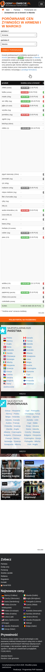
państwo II (5, 40)
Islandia (29, 344)
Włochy (9, 362)
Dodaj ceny (5, 567)
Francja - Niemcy (12, 438)
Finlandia (30, 381)
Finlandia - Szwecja (13, 426)
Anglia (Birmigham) (33, 598)
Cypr (28, 374)
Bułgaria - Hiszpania (32, 435)
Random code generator (10, 658)
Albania (29, 353)
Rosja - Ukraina (32, 426)
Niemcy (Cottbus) (10, 595)
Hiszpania (10, 365)
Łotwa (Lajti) (9, 617)
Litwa (28, 359)
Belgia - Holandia (13, 417)
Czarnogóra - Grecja (32, 438)
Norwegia (10, 359)
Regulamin (5, 579)
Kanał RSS (7, 585)
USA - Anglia (32, 444)
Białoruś (29, 378)
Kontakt (3, 582)
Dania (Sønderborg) (11, 602)
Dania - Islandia (32, 429)
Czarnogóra (31, 368)
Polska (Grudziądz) (11, 611)
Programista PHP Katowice (32, 670)
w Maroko (36, 58)
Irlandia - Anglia (12, 429)
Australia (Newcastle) (34, 611)
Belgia (29, 362)
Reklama (4, 576)
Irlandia (9, 353)
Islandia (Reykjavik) (33, 620)
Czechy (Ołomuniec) (12, 598)
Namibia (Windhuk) (33, 614)
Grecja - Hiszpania (12, 411)
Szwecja (9, 368)
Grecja (9, 371)
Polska (9, 338)
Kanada (29, 338)
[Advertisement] (22, 526)
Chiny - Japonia (32, 417)
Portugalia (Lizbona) (33, 602)
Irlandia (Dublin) (32, 595)
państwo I (5, 31)
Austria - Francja (12, 423)
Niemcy (9, 341)
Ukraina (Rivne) (32, 617)
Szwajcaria (30, 356)
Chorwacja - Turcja (32, 414)
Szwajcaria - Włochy (12, 444)
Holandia (10, 350)
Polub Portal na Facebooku (22, 320)
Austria (29, 365)
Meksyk (29, 623)
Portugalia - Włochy (32, 441)
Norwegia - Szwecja (12, 441)
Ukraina (9, 378)
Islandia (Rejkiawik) (11, 626)
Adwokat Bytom (6, 656)
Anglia (9, 344)
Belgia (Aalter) (31, 626)
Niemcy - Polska (12, 414)
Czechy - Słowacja (32, 432)
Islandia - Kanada (12, 420)
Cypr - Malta (32, 423)
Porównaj (4, 570)
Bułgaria (9, 381)
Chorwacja (10, 356)
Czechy (9, 374)
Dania (8, 347)
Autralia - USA (32, 420)
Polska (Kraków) (10, 614)
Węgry (29, 347)
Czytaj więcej (6, 651)
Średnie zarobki (6, 573)
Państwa (4, 564)
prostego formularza (29, 70)
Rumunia (30, 371)
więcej (22, 394)
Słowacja (30, 384)
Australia (29, 350)
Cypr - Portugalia (32, 411)
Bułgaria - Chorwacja (12, 435)
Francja (29, 341)
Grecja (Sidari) (9, 629)
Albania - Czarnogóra (12, 432)
